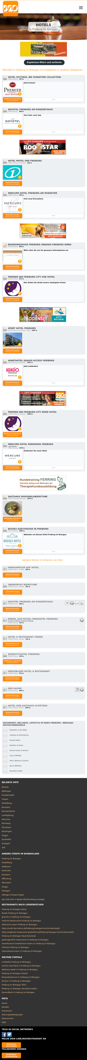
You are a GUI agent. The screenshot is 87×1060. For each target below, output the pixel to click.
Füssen (5, 799)
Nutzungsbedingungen (12, 1014)
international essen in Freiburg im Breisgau (22, 951)
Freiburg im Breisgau (11, 858)
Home (4, 1003)
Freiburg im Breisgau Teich (14, 985)
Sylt (3, 847)
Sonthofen (6, 839)
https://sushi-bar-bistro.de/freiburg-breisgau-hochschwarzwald (30, 928)
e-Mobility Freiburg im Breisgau (16, 962)
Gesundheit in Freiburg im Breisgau (18, 992)
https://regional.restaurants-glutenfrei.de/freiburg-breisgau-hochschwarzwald (38, 932)
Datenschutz (7, 1018)
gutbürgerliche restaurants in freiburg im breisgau (25, 940)
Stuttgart (6, 843)
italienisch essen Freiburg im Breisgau (19, 924)
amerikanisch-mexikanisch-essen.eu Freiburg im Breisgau (28, 943)
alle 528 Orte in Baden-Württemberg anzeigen (23, 899)
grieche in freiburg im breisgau (16, 917)
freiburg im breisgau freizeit (15, 973)
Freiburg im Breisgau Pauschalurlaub (19, 936)
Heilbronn (6, 866)
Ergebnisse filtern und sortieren (44, 62)
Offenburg (6, 878)
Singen (5, 835)
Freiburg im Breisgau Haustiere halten (19, 988)
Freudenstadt (8, 795)
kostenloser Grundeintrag (11, 1055)
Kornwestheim (8, 811)
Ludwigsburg (8, 815)
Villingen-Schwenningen (13, 895)
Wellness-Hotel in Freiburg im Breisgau (20, 969)
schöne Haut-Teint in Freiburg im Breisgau (21, 966)
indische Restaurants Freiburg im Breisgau (21, 921)
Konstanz (6, 807)
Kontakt (5, 1007)
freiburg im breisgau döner (14, 909)
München (6, 819)
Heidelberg (7, 803)
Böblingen (6, 791)
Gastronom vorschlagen (11, 1045)
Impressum (7, 1011)
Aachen (5, 787)
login (4, 1022)
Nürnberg (6, 823)
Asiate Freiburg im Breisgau (14, 913)
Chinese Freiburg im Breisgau (15, 947)
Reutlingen (7, 831)
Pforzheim (6, 827)
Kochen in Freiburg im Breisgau (16, 981)
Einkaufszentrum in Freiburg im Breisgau (20, 977)
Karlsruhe (6, 870)
